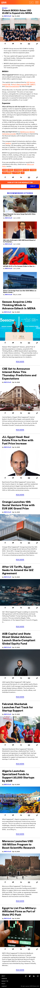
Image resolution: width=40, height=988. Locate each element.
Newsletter (5, 981)
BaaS (4, 170)
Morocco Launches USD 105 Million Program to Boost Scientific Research (18, 844)
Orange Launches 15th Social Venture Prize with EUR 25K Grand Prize (18, 505)
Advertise (4, 978)
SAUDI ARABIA (7, 172)
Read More (20, 361)
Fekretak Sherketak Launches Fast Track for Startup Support (17, 707)
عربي (31, 2)
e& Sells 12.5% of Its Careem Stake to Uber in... (19, 266)
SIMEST (32, 84)
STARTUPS (16, 172)
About (3, 976)
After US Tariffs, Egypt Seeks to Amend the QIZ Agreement (17, 570)
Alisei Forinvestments (12, 86)
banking (8, 143)
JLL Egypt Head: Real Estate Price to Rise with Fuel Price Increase (17, 440)
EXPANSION (18, 170)
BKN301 (10, 170)
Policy (3, 983)
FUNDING (33, 170)
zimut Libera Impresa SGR (20, 84)
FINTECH (25, 170)
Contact (4, 986)
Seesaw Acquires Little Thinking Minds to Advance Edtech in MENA (19, 305)
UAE (22, 172)
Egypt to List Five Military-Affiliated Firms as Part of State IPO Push (19, 911)
